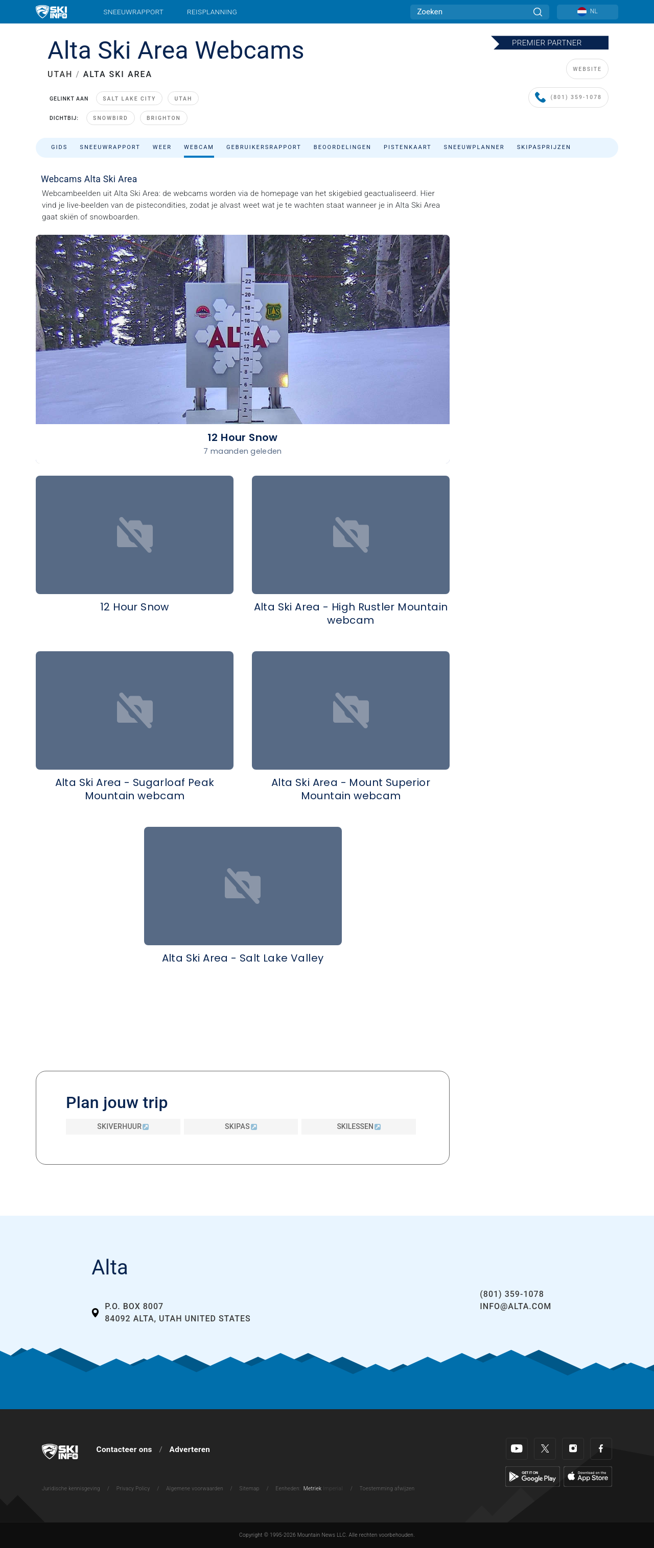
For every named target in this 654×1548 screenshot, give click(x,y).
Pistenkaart (408, 147)
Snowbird (110, 118)
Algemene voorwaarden (194, 1488)
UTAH (60, 74)
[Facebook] (601, 1449)
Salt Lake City (129, 98)
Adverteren (190, 1449)
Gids (59, 147)
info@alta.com (515, 1306)
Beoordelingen (342, 147)
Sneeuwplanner (474, 147)
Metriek (312, 1488)
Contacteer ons (124, 1449)
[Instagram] (573, 1449)
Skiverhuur (123, 1126)
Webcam (199, 147)
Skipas (241, 1126)
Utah (183, 98)
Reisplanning (212, 12)
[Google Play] (532, 1476)
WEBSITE (587, 69)
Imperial (333, 1488)
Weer (162, 147)
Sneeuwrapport (134, 12)
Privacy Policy (133, 1488)
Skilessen (359, 1126)
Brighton (164, 118)
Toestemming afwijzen (387, 1488)
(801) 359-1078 (568, 98)
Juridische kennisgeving (71, 1488)
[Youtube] (517, 1449)
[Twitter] (545, 1449)
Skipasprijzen (544, 147)
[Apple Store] (588, 1476)
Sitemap (250, 1488)
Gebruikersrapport (263, 147)
